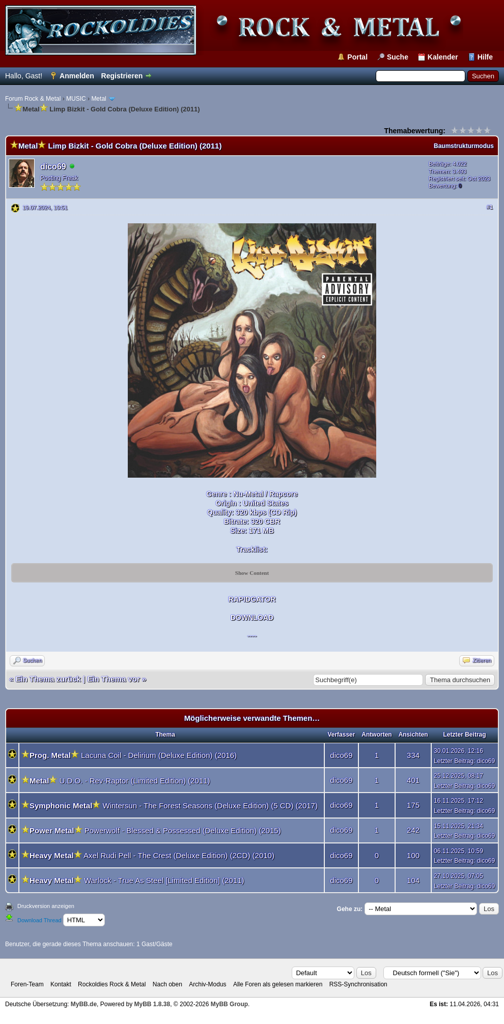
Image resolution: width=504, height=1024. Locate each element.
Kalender (443, 57)
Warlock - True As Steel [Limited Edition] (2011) (164, 880)
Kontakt (60, 984)
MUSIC (76, 98)
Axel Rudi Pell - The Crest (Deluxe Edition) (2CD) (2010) (178, 855)
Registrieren (122, 76)
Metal (98, 98)
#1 (490, 207)
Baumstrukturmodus (464, 146)
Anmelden (77, 76)
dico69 (53, 166)
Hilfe (485, 57)
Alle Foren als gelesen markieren (277, 984)
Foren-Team (27, 984)
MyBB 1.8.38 (152, 1004)
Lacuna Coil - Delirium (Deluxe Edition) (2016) (159, 755)
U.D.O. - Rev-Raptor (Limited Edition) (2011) (135, 780)
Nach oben (167, 984)
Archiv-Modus (207, 984)
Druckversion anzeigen (45, 906)
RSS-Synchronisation (358, 984)
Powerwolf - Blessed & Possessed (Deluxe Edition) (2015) (183, 830)
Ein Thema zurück (48, 679)
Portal (357, 57)
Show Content (252, 573)
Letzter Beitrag (453, 761)
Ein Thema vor (113, 679)
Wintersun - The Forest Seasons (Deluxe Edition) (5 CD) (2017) (210, 805)
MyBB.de (84, 1004)
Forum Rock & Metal (33, 98)
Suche (397, 57)
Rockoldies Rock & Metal (112, 984)
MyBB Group (229, 1004)
